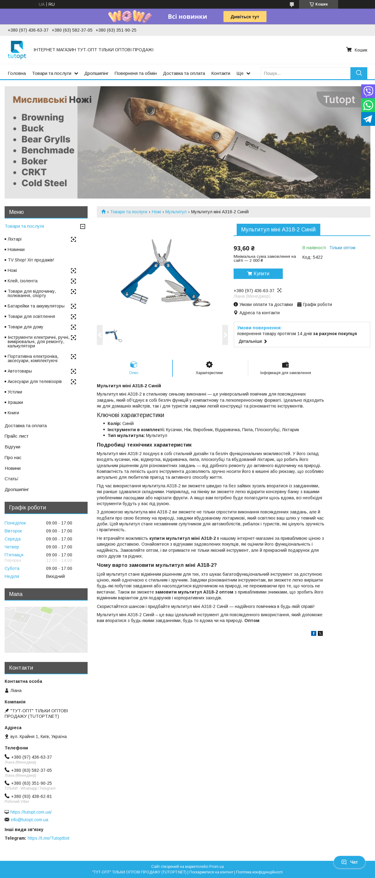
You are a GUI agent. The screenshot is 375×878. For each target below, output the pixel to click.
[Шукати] (358, 73)
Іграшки (15, 402)
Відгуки (12, 446)
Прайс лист (17, 436)
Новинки (16, 249)
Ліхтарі (15, 239)
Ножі (156, 211)
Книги (13, 412)
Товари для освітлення (31, 316)
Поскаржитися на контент (211, 872)
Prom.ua (216, 866)
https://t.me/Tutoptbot (48, 838)
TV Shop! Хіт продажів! (31, 259)
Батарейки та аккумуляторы (36, 306)
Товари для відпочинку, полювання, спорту (32, 293)
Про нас (13, 457)
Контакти (220, 73)
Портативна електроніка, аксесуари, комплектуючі (33, 358)
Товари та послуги (51, 73)
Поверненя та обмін (136, 73)
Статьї (11, 478)
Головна (17, 73)
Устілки (15, 391)
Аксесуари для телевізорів (35, 381)
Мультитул (176, 211)
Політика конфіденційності (259, 872)
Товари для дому (25, 326)
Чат (349, 862)
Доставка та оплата (184, 73)
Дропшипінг (96, 73)
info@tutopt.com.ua (29, 819)
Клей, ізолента (23, 280)
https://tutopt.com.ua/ (31, 812)
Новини (13, 468)
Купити (261, 273)
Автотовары (20, 371)
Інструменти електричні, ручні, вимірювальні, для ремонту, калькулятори (38, 341)
